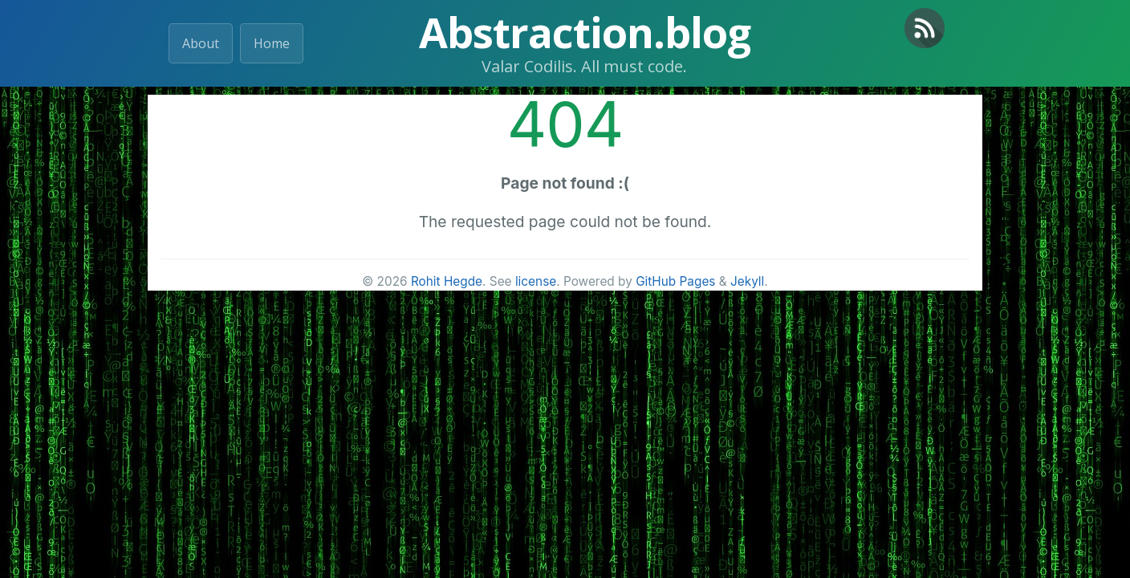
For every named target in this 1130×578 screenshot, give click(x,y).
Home (272, 43)
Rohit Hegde (446, 281)
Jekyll (747, 281)
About (200, 43)
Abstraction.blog (584, 31)
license (535, 281)
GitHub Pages (675, 281)
